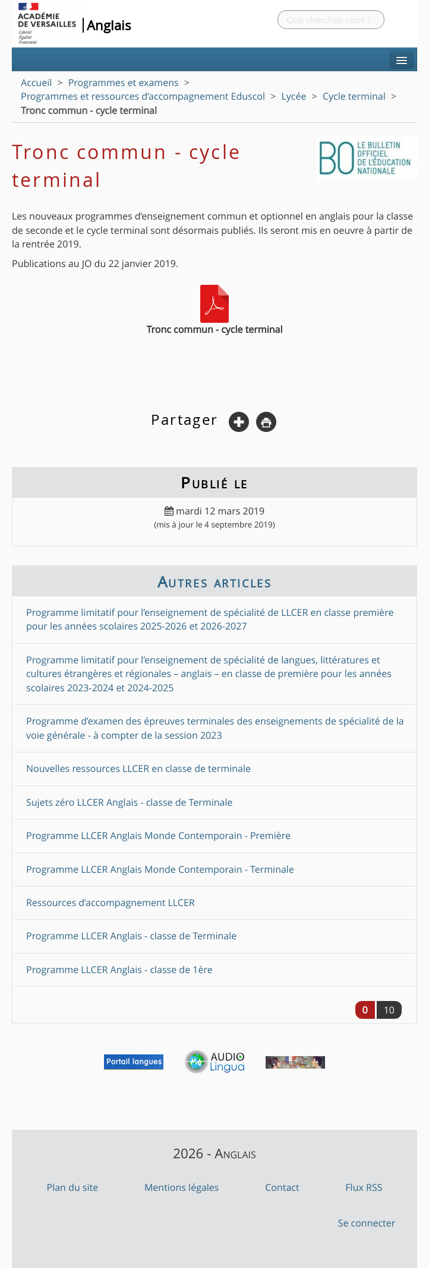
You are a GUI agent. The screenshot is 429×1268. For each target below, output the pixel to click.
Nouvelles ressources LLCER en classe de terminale (138, 768)
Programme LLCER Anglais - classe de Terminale (131, 935)
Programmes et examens (123, 82)
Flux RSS (363, 1187)
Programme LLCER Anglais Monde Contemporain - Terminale (160, 869)
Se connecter (367, 1222)
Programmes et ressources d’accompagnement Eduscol (143, 96)
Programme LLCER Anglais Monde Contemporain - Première (158, 835)
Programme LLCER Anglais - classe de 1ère (119, 969)
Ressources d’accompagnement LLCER (110, 902)
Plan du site (73, 1187)
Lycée (294, 96)
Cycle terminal (354, 96)
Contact (282, 1187)
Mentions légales (181, 1187)
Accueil (36, 82)
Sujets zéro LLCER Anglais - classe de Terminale (129, 802)
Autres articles (214, 581)
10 (389, 1009)
